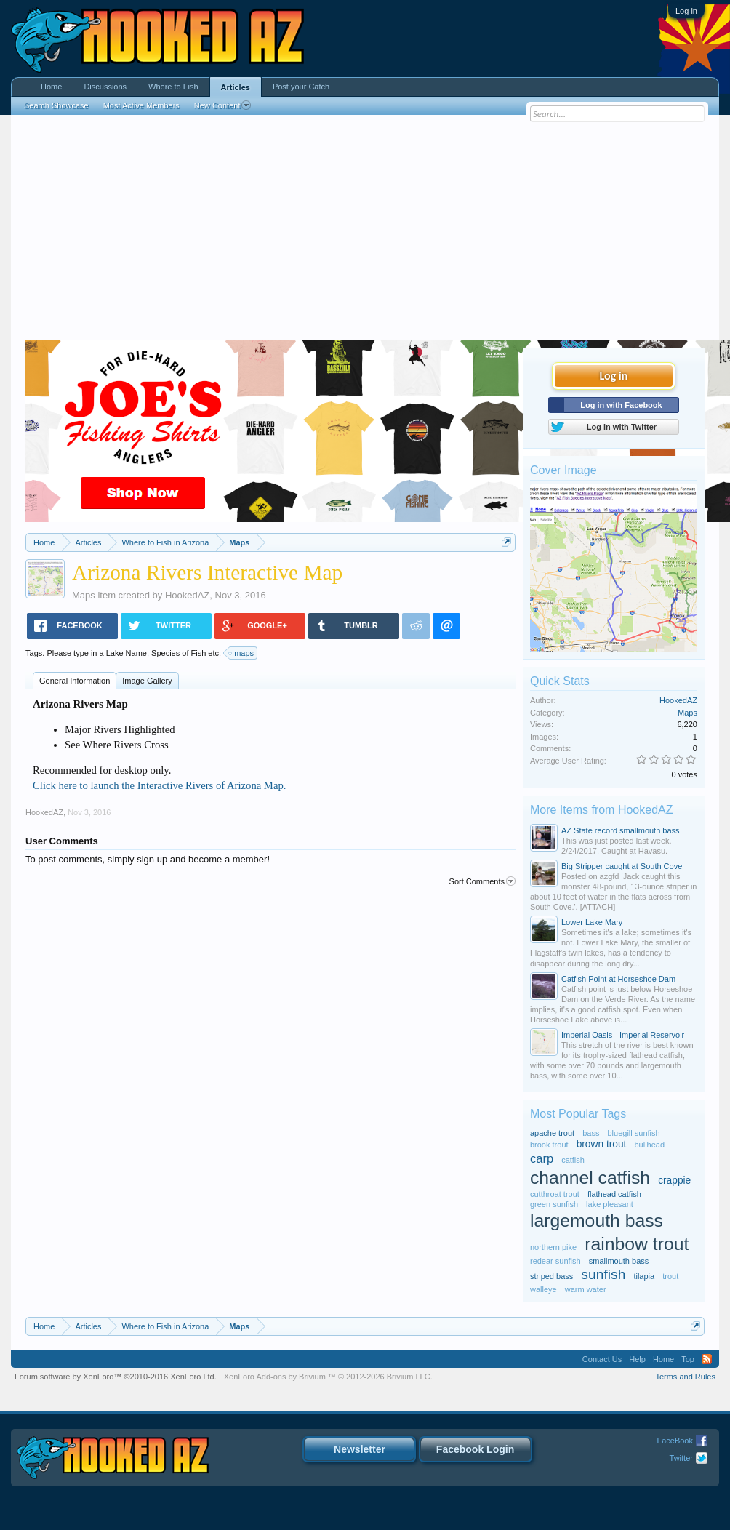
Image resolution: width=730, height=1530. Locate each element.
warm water (585, 1289)
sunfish (603, 1274)
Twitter (681, 1458)
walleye (543, 1289)
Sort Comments (482, 881)
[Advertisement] (365, 231)
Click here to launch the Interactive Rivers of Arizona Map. (159, 785)
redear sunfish (555, 1261)
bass (590, 1133)
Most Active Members (141, 105)
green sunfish (554, 1204)
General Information (74, 680)
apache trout (552, 1133)
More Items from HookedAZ (601, 810)
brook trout (549, 1144)
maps (242, 653)
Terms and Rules (685, 1376)
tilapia (643, 1276)
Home (51, 86)
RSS (707, 1359)
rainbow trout (637, 1244)
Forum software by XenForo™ (116, 1376)
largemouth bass (596, 1220)
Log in (686, 11)
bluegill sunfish (634, 1133)
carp (541, 1158)
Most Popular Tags (578, 1114)
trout (670, 1276)
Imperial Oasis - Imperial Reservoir (622, 1034)
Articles (235, 87)
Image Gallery (147, 680)
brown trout (602, 1144)
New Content (223, 105)
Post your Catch (301, 86)
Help (637, 1359)
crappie (674, 1180)
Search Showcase (56, 105)
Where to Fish (173, 86)
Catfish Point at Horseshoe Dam (618, 978)
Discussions (105, 86)
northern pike (553, 1247)
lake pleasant (609, 1204)
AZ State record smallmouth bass (620, 830)
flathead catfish (614, 1194)
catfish (573, 1159)
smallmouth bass (619, 1261)
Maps (83, 595)
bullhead (649, 1144)
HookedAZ (187, 595)
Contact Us (602, 1359)
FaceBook (675, 1440)
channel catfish (590, 1177)
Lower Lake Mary (591, 922)
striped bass (551, 1276)
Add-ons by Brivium (328, 1376)
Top (687, 1359)
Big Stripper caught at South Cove (621, 866)
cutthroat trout (554, 1194)
